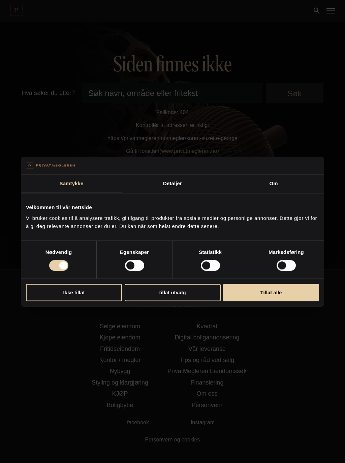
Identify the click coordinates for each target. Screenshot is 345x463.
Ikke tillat (74, 292)
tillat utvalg (172, 292)
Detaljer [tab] (172, 183)
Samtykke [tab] (72, 183)
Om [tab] (273, 183)
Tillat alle (271, 292)
